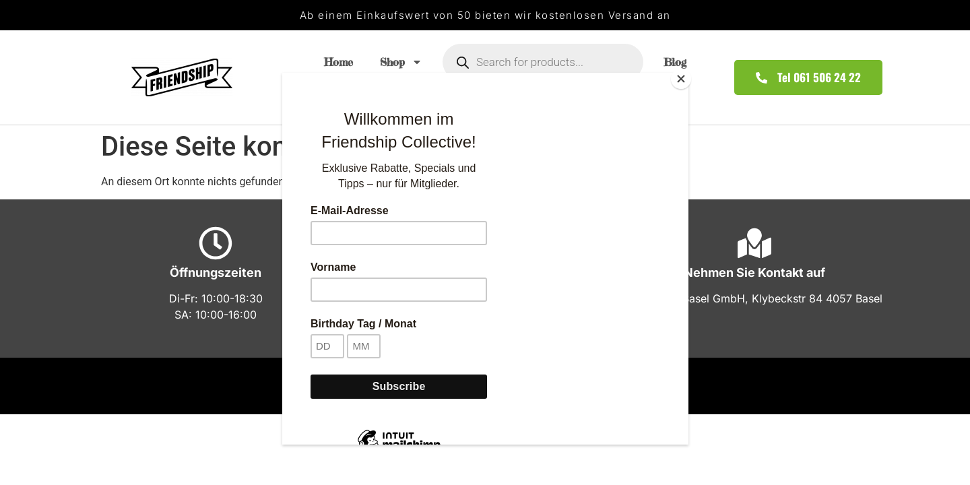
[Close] (685, 76)
